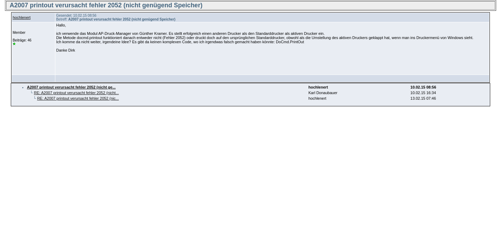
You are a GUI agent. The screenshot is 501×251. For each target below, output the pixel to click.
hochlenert (21, 17)
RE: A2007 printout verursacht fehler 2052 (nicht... (76, 93)
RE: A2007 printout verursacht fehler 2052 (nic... (78, 98)
